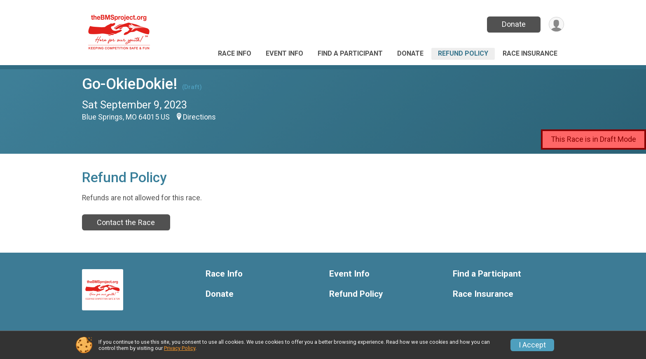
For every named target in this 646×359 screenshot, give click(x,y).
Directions (199, 117)
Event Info (284, 53)
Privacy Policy (179, 348)
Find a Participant (350, 53)
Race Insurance (530, 53)
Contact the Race (126, 222)
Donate (514, 24)
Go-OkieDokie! (129, 84)
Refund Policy (463, 53)
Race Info (234, 53)
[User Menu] (556, 24)
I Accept (532, 345)
